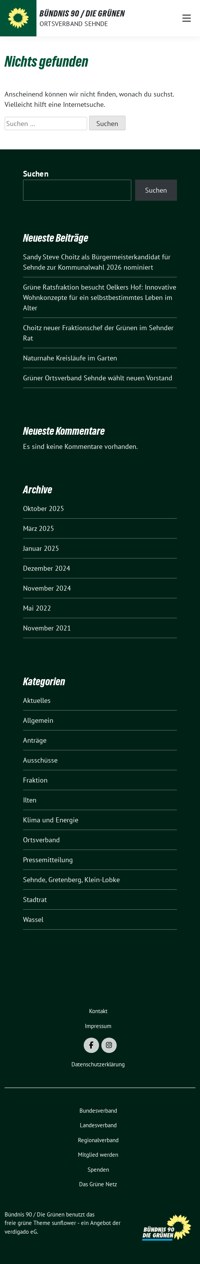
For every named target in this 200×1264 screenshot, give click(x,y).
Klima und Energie (50, 819)
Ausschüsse (40, 760)
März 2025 (38, 528)
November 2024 (47, 588)
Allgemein (38, 720)
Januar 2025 (41, 548)
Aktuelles (37, 700)
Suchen (35, 174)
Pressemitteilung (48, 859)
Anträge (34, 740)
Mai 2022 (37, 608)
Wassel (33, 919)
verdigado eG (21, 1231)
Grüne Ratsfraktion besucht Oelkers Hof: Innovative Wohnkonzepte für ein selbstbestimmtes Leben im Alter (99, 297)
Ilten (29, 800)
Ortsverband (41, 839)
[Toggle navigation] (186, 18)
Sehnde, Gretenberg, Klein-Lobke (71, 879)
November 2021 (47, 628)
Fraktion (35, 780)
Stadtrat (35, 899)
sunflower (64, 1222)
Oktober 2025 (43, 508)
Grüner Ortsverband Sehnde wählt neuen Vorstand (97, 377)
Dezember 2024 (46, 568)
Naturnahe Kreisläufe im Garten (70, 358)
